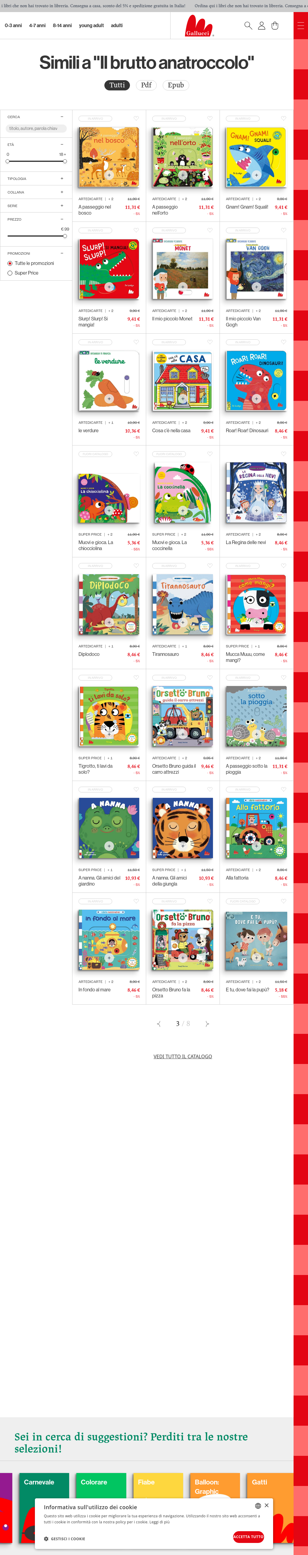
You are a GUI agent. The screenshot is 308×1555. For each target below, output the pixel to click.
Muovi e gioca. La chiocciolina (96, 545)
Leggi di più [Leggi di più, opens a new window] (159, 1519)
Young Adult (91, 25)
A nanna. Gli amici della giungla (169, 881)
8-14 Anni (62, 25)
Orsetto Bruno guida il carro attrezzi (174, 769)
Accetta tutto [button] (240, 1535)
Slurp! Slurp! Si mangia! (93, 322)
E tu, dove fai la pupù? (247, 990)
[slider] (8, 161)
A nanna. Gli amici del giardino (99, 881)
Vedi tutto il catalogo (183, 1056)
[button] (64, 1537)
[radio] (117, 85)
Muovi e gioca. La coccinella (169, 545)
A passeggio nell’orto (165, 210)
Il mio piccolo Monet (172, 319)
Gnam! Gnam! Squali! (247, 207)
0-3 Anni (13, 25)
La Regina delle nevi (246, 542)
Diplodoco (89, 654)
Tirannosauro (165, 654)
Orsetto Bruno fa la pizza (171, 993)
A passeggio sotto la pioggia (246, 769)
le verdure (89, 430)
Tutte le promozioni (34, 263)
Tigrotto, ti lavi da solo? (95, 769)
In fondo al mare (95, 990)
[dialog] (154, 1522)
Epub (176, 85)
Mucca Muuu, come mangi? (245, 657)
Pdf (146, 85)
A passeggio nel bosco (95, 210)
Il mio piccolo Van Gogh (243, 322)
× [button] (266, 1502)
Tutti (117, 85)
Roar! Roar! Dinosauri (247, 430)
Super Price (26, 273)
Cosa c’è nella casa (171, 430)
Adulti (117, 25)
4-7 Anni (37, 25)
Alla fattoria (237, 878)
